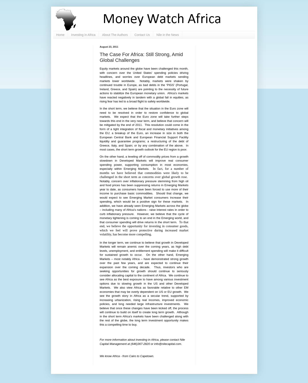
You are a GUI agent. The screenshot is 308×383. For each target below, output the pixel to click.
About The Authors (115, 35)
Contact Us (142, 35)
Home (60, 35)
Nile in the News (168, 35)
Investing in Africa (83, 35)
